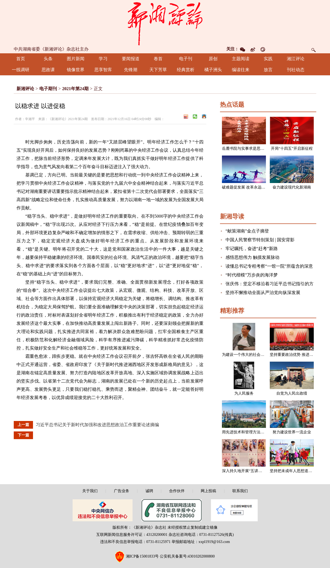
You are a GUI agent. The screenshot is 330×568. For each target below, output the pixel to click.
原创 (213, 58)
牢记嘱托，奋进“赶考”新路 (252, 248)
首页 (20, 58)
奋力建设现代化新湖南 (292, 187)
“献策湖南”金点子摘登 (247, 231)
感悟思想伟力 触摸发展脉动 (252, 257)
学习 (103, 58)
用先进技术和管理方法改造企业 (249, 432)
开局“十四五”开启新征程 (292, 148)
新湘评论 (25, 88)
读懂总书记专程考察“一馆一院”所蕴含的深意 (269, 266)
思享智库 (103, 69)
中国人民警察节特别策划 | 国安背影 (260, 239)
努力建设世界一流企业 (292, 432)
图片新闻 (75, 58)
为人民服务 (244, 393)
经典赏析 (185, 69)
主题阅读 (240, 58)
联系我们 (240, 491)
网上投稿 (208, 491)
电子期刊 (48, 88)
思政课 (48, 69)
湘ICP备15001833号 (142, 556)
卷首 (158, 58)
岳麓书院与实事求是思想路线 (247, 148)
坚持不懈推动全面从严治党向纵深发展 (263, 292)
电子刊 (185, 58)
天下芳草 (158, 69)
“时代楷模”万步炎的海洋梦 (252, 275)
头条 (48, 58)
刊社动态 (295, 69)
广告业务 (121, 491)
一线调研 (20, 69)
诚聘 (149, 491)
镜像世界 (75, 69)
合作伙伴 (177, 491)
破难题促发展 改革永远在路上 (247, 187)
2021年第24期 (75, 88)
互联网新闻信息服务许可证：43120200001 (131, 535)
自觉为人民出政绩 (291, 393)
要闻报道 (130, 58)
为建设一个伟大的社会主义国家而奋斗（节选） (262, 355)
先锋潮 (130, 69)
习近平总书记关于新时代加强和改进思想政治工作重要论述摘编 (97, 424)
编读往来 (240, 69)
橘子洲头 (213, 69)
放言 (268, 69)
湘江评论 (295, 58)
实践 (268, 58)
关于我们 (90, 491)
